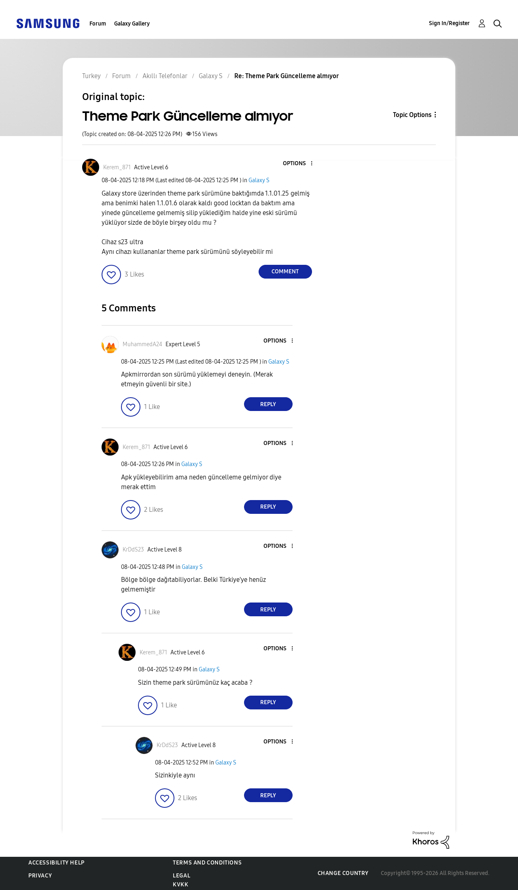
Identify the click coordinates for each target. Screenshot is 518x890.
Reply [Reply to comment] (268, 404)
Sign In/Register (449, 23)
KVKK (180, 884)
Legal (181, 875)
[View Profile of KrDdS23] (133, 549)
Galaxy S (259, 180)
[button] (298, 164)
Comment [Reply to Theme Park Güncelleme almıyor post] (285, 271)
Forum (97, 23)
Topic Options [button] (412, 115)
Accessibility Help (56, 862)
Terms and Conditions (207, 862)
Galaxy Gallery (132, 23)
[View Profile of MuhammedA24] (142, 344)
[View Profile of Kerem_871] (117, 167)
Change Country (343, 873)
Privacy (40, 875)
